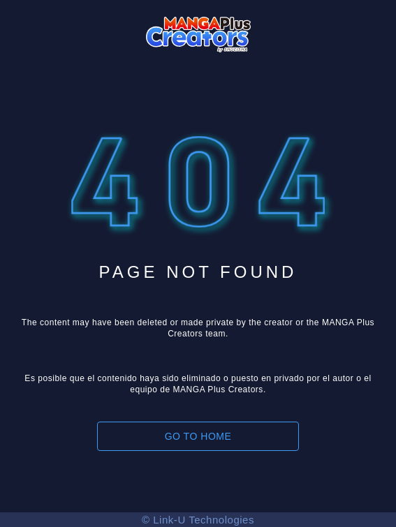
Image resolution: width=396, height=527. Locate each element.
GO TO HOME (198, 436)
